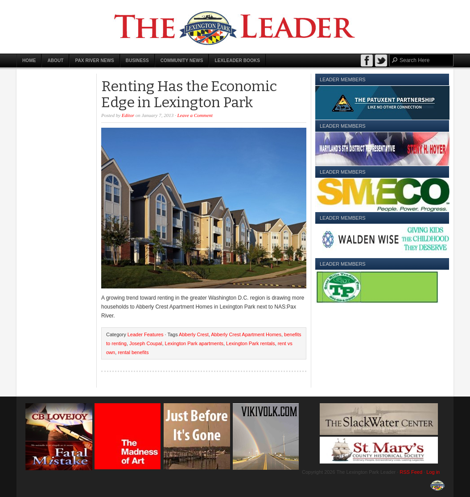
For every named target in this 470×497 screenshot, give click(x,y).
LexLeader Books (237, 60)
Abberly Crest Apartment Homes (246, 334)
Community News (182, 60)
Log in (433, 472)
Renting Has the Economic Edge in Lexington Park (189, 94)
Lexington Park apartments (194, 343)
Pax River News (94, 60)
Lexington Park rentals (250, 343)
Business (137, 60)
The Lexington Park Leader (235, 27)
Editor (128, 115)
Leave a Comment (195, 115)
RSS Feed (411, 472)
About (55, 60)
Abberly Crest (194, 334)
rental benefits (133, 352)
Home (29, 60)
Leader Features (146, 334)
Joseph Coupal (145, 343)
